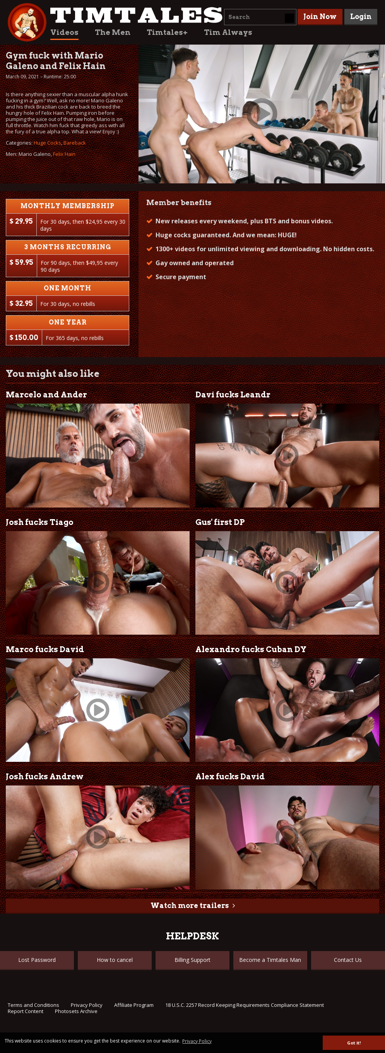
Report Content (25, 1011)
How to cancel (115, 959)
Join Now (320, 16)
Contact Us (348, 959)
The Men (112, 32)
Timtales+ (167, 32)
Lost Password (37, 959)
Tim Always (228, 32)
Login (360, 16)
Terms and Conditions (33, 1005)
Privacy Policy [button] (197, 1041)
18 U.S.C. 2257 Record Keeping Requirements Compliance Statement (244, 1005)
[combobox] (260, 17)
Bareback (74, 142)
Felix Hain (64, 153)
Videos (64, 32)
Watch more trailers (190, 905)
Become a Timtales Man (270, 959)
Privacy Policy (87, 1005)
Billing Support (192, 959)
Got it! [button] (354, 1043)
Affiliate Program (134, 1005)
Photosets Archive (76, 1011)
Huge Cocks (47, 142)
